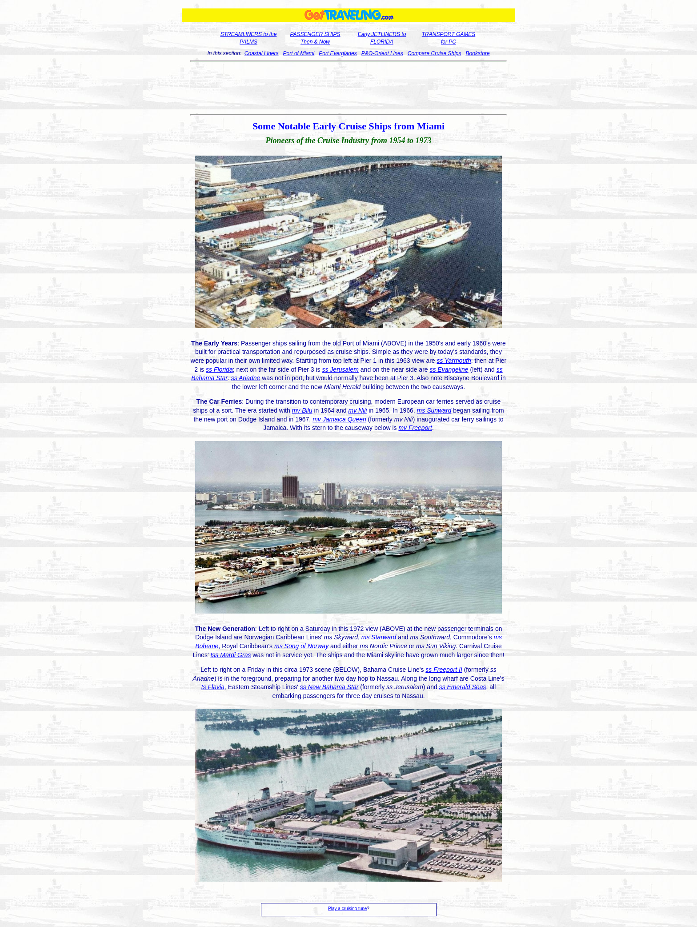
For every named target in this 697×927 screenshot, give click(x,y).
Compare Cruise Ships (434, 53)
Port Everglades (338, 53)
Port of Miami (299, 53)
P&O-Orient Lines (382, 53)
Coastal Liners (261, 53)
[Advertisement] (348, 88)
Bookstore (478, 53)
